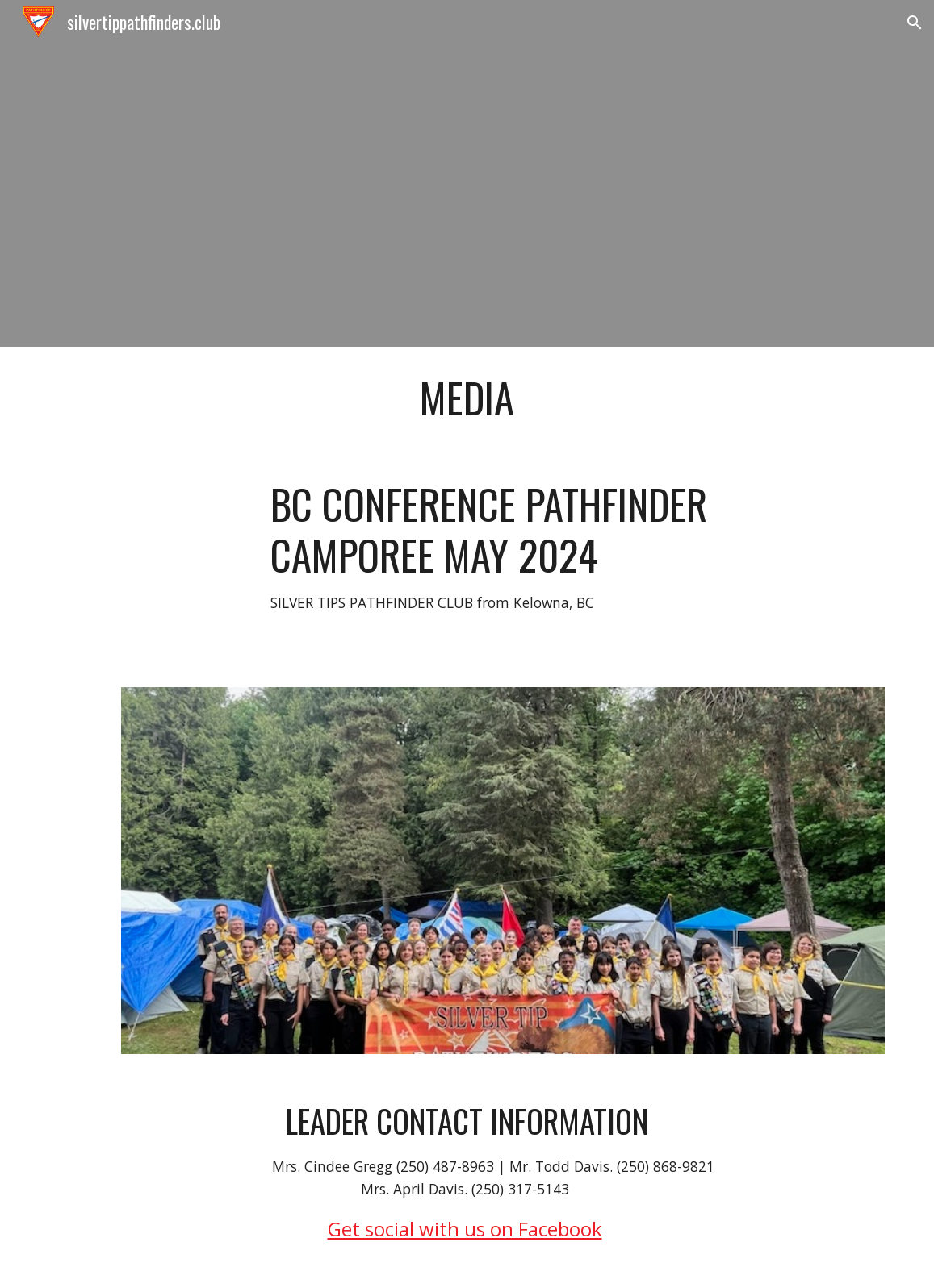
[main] (467, 397)
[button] (914, 22)
